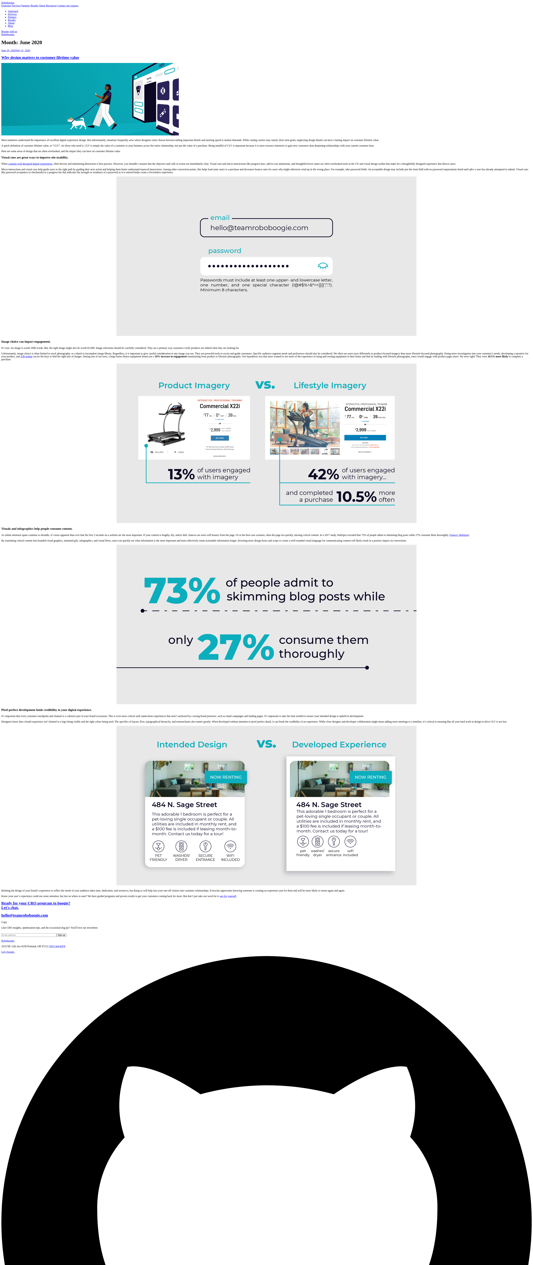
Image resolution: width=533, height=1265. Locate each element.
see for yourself (228, 896)
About (42, 5)
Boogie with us (9, 31)
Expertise (6, 5)
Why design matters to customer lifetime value (40, 57)
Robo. (8, 2)
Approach (13, 11)
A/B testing (26, 356)
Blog (10, 26)
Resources (51, 5)
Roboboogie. (8, 34)
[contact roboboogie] (266, 952)
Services (16, 5)
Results (34, 5)
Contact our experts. (68, 5)
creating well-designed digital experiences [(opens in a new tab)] (30, 163)
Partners (25, 5)
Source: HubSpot (459, 535)
